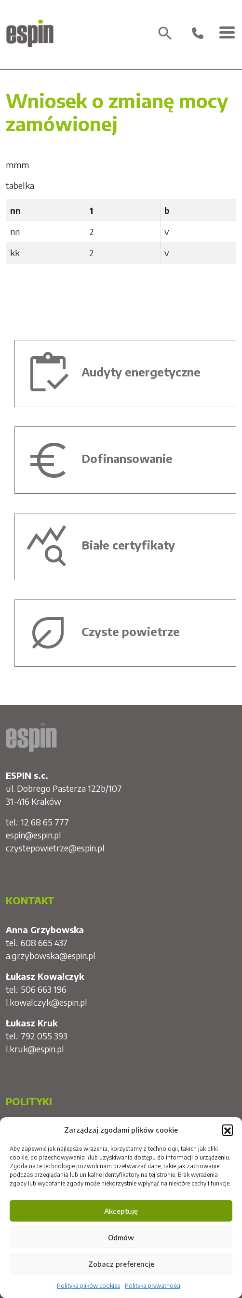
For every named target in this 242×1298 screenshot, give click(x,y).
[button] (227, 1130)
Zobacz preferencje (121, 1264)
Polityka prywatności (152, 1285)
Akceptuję (121, 1211)
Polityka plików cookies (88, 1285)
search (165, 33)
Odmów (121, 1237)
